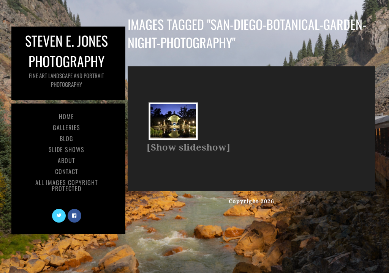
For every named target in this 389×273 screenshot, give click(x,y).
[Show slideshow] (188, 147)
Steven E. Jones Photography (66, 59)
